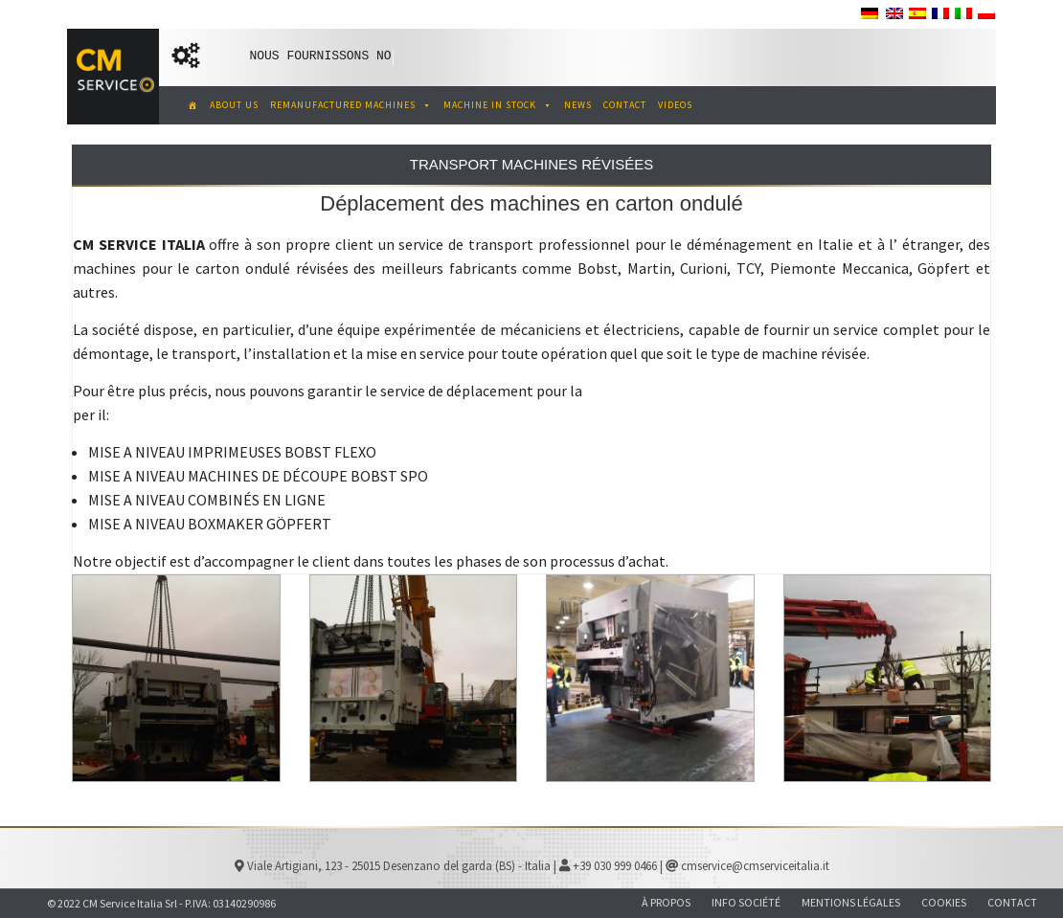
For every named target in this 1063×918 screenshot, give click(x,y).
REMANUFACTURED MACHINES (351, 105)
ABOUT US (234, 105)
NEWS (578, 105)
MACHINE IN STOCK (498, 105)
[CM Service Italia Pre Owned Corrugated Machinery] (189, 105)
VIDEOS (675, 105)
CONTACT (624, 105)
